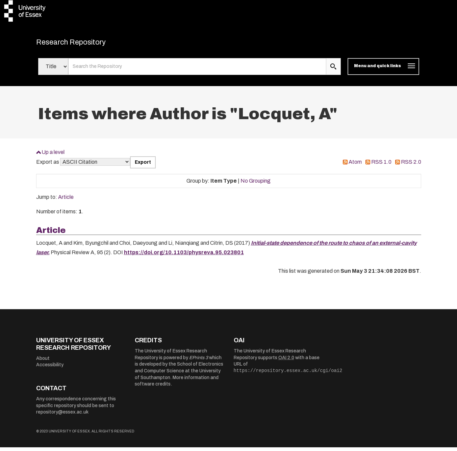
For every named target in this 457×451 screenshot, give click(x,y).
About (43, 361)
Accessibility (50, 368)
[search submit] (333, 70)
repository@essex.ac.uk (62, 415)
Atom (355, 165)
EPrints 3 (198, 361)
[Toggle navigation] (383, 70)
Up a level (53, 155)
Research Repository (83, 43)
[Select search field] (53, 70)
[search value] (197, 70)
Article (66, 201)
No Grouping (255, 184)
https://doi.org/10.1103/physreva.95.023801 (184, 256)
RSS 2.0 (411, 165)
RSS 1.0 (381, 165)
